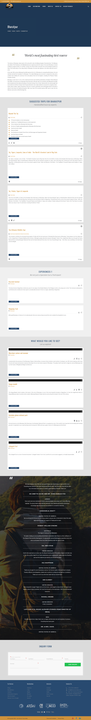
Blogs (9, 688)
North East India (13, 233)
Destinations (36, 6)
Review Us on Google (13, 698)
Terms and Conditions (51, 718)
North (18, 31)
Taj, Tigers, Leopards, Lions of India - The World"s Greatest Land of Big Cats (33, 152)
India (13, 31)
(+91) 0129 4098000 (73, 688)
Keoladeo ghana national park (18, 415)
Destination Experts (13, 694)
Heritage (49, 690)
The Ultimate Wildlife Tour (17, 230)
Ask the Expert (11, 696)
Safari (48, 692)
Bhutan (29, 694)
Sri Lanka (29, 696)
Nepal (28, 692)
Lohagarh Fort (13, 446)
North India (12, 117)
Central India (26, 233)
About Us (50, 6)
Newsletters (11, 690)
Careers (9, 692)
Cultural (48, 688)
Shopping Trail (13, 309)
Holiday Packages (68, 6)
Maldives (29, 688)
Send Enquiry (72, 664)
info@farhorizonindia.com (74, 690)
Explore (14, 138)
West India (12, 195)
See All (29, 698)
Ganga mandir (13, 384)
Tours (44, 6)
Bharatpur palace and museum (18, 353)
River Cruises (50, 694)
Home (29, 6)
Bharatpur (12, 283)
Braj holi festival (14, 281)
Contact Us (58, 6)
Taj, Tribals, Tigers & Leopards (18, 191)
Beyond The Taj (13, 113)
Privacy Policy (61, 718)
